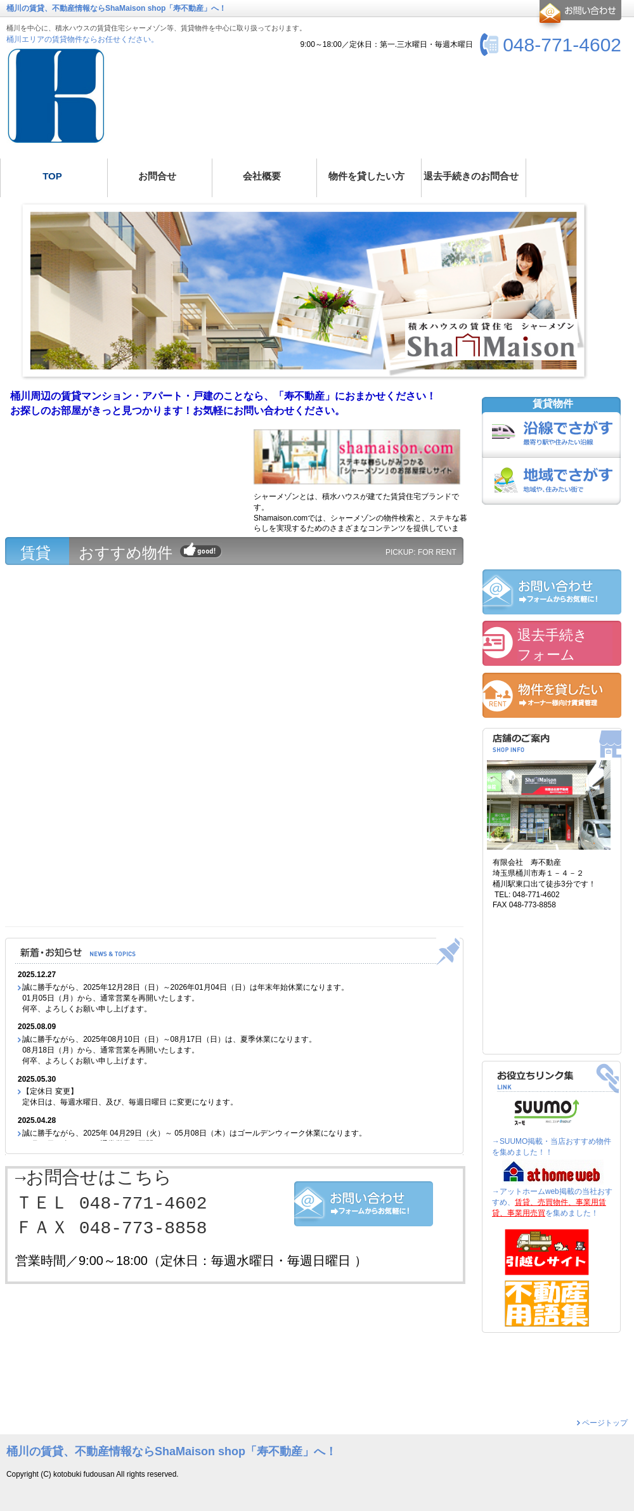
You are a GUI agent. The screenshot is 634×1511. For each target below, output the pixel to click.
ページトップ (605, 1422)
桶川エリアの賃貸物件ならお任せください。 (82, 39)
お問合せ (578, 15)
